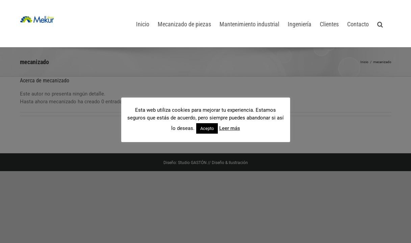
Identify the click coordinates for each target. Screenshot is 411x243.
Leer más (229, 128)
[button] (388, 23)
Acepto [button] (207, 128)
